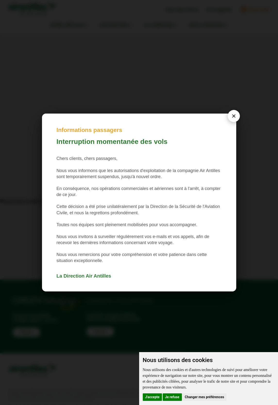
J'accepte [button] (152, 397)
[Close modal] (234, 116)
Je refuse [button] (172, 397)
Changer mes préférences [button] (204, 397)
